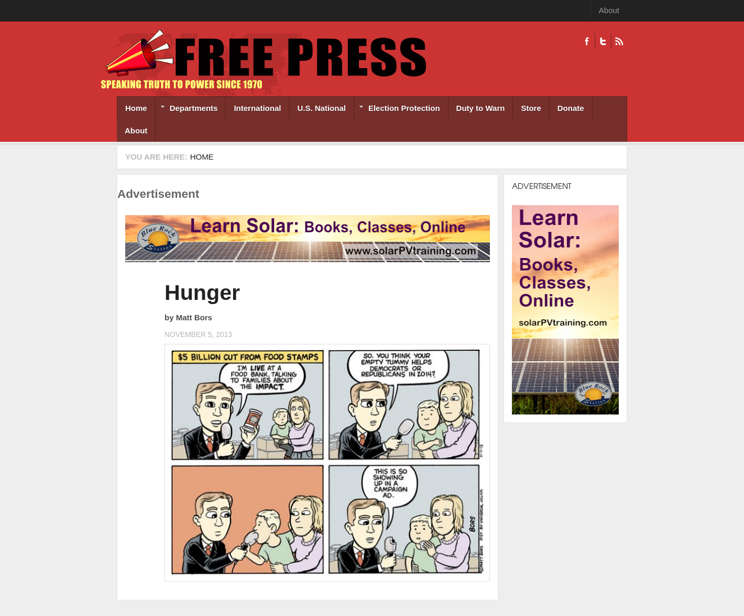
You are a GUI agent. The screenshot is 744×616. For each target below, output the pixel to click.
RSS (619, 41)
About (609, 10)
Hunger (202, 293)
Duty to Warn (480, 108)
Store (531, 108)
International (257, 108)
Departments (187, 109)
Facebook (587, 41)
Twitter (603, 41)
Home (136, 108)
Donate (570, 108)
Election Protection (397, 109)
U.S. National (321, 108)
